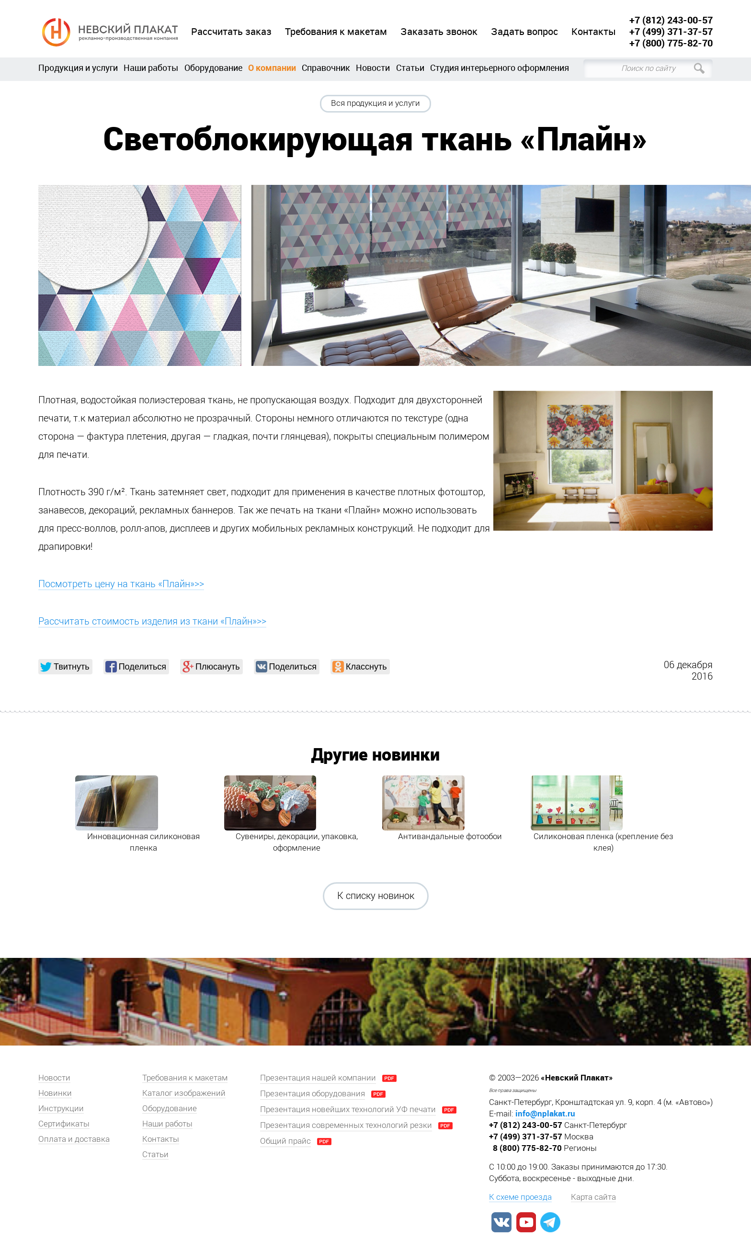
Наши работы (151, 67)
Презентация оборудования (312, 1093)
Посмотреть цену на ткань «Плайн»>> (121, 584)
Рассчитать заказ (231, 32)
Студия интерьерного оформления (499, 67)
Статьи (410, 67)
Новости (373, 67)
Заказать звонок (439, 32)
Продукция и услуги (78, 67)
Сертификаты (64, 1123)
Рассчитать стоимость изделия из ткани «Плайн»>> (152, 621)
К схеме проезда (520, 1197)
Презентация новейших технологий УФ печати (348, 1109)
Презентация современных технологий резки (346, 1125)
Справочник (326, 67)
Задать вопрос (524, 32)
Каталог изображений (184, 1093)
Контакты (593, 32)
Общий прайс (285, 1141)
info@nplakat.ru (545, 1113)
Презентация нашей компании (318, 1077)
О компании (272, 67)
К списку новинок (375, 895)
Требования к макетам (336, 32)
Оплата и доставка (74, 1139)
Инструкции (61, 1108)
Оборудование (213, 67)
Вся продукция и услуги (375, 103)
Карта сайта (593, 1197)
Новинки (55, 1093)
